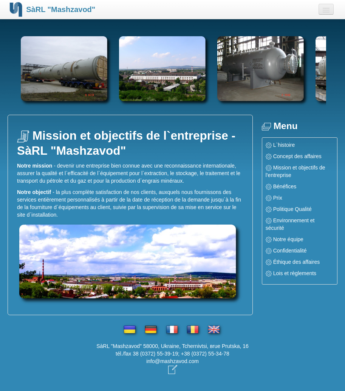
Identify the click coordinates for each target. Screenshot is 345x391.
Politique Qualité (292, 209)
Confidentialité (290, 251)
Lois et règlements (294, 273)
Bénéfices (284, 186)
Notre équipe (288, 239)
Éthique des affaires (296, 262)
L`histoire (284, 145)
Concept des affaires (297, 156)
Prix (277, 198)
